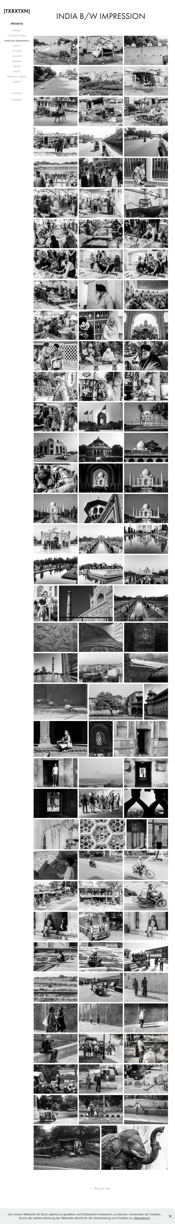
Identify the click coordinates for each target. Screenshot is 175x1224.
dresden (17, 61)
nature (17, 30)
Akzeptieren (142, 1218)
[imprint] (17, 99)
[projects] (17, 23)
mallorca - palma (16, 76)
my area (17, 51)
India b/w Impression (16, 40)
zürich (16, 46)
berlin (16, 71)
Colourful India (17, 35)
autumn (16, 56)
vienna (17, 66)
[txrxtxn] (17, 11)
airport (17, 81)
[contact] (17, 93)
